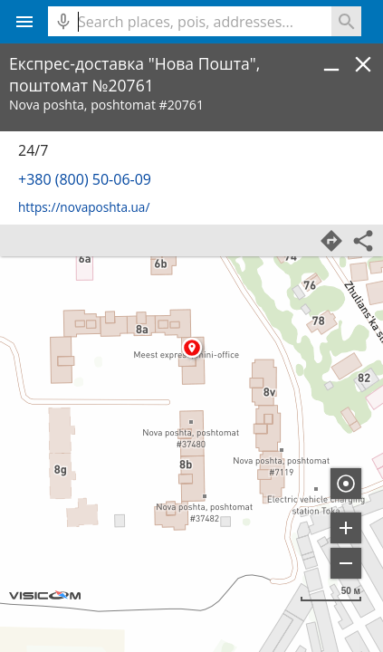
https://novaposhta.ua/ (83, 207)
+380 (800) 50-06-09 (84, 179)
